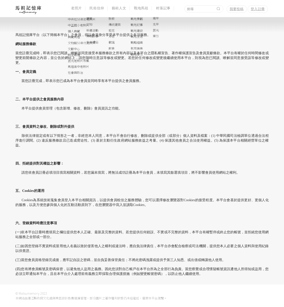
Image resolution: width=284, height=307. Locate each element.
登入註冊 (258, 9)
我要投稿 (237, 9)
